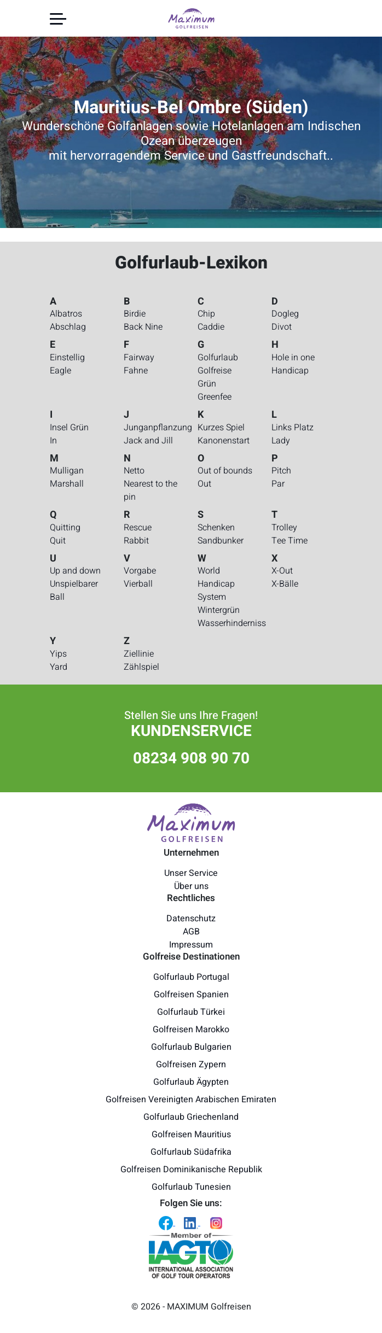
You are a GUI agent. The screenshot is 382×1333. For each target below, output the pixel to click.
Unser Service (191, 873)
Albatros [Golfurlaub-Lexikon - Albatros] (66, 313)
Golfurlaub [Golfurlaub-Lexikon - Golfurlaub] (218, 357)
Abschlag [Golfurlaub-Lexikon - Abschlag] (68, 327)
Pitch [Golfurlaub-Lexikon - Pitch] (281, 470)
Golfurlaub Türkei (191, 1012)
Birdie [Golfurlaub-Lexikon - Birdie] (135, 313)
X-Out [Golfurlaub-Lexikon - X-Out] (282, 570)
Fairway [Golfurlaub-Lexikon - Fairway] (139, 357)
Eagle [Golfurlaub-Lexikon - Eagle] (60, 370)
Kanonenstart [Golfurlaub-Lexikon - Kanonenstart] (224, 440)
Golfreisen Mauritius (191, 1134)
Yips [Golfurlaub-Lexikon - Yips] (58, 653)
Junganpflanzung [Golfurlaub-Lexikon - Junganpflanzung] (158, 427)
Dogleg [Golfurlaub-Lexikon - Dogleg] (285, 313)
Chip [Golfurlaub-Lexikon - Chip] (206, 313)
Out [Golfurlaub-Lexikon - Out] (204, 483)
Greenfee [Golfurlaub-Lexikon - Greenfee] (214, 397)
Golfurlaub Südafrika (191, 1152)
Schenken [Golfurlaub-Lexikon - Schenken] (216, 527)
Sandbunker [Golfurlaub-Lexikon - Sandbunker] (221, 540)
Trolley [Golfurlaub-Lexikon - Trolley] (284, 527)
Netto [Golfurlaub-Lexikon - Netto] (134, 470)
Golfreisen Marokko (191, 1029)
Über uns (191, 886)
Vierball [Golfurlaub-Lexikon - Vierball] (138, 584)
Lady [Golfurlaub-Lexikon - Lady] (280, 440)
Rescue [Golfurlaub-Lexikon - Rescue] (138, 527)
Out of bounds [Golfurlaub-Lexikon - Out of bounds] (225, 470)
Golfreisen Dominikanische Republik (191, 1169)
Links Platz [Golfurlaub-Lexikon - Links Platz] (292, 427)
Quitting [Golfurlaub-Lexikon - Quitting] (65, 527)
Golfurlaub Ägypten (191, 1082)
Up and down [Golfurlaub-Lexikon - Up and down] (75, 570)
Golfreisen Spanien (191, 994)
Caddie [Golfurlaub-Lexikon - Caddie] (211, 327)
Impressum (191, 944)
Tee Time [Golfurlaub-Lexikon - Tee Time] (289, 540)
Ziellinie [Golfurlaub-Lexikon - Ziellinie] (139, 653)
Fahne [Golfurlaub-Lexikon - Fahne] (136, 370)
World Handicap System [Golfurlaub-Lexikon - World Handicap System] (216, 584)
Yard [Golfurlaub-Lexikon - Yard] (58, 667)
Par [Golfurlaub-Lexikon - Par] (278, 483)
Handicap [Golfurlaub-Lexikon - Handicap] (290, 370)
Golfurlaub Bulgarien (191, 1047)
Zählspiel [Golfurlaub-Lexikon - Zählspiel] (141, 667)
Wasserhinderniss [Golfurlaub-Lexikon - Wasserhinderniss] (232, 623)
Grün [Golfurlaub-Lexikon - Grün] (207, 383)
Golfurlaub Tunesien (191, 1187)
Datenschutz (191, 918)
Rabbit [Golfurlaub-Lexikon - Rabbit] (136, 540)
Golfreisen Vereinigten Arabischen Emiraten (191, 1099)
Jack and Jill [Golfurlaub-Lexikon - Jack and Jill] (148, 440)
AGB (191, 931)
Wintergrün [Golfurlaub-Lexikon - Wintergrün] (219, 610)
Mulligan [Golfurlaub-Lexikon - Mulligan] (67, 470)
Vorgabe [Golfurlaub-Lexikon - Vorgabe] (140, 570)
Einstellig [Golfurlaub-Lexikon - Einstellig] (67, 357)
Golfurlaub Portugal (191, 977)
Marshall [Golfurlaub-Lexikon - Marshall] (67, 483)
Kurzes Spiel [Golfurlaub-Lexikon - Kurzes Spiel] (221, 427)
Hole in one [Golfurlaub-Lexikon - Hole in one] (293, 357)
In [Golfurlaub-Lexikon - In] (53, 440)
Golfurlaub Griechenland (191, 1117)
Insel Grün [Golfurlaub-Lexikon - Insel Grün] (69, 427)
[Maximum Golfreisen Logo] (191, 822)
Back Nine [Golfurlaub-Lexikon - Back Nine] (143, 327)
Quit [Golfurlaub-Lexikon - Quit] (58, 540)
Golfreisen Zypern (191, 1064)
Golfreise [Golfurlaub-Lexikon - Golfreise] (214, 370)
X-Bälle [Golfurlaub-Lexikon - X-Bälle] (284, 584)
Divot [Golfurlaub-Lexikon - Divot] (281, 327)
